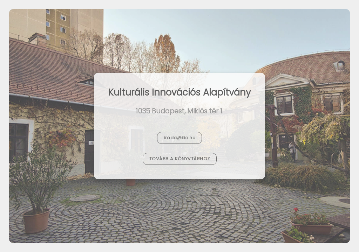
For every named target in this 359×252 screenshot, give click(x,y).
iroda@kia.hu (179, 137)
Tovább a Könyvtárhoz (179, 158)
